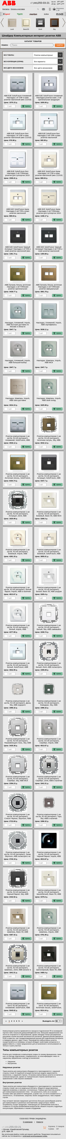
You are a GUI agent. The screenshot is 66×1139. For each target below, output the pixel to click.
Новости (39, 1122)
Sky (54, 29)
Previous (2, 22)
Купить (26, 106)
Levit (12, 29)
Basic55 (26, 29)
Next (63, 22)
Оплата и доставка (18, 9)
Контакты (5, 9)
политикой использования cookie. (35, 1136)
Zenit (40, 29)
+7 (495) (40, 3)
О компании (27, 1122)
